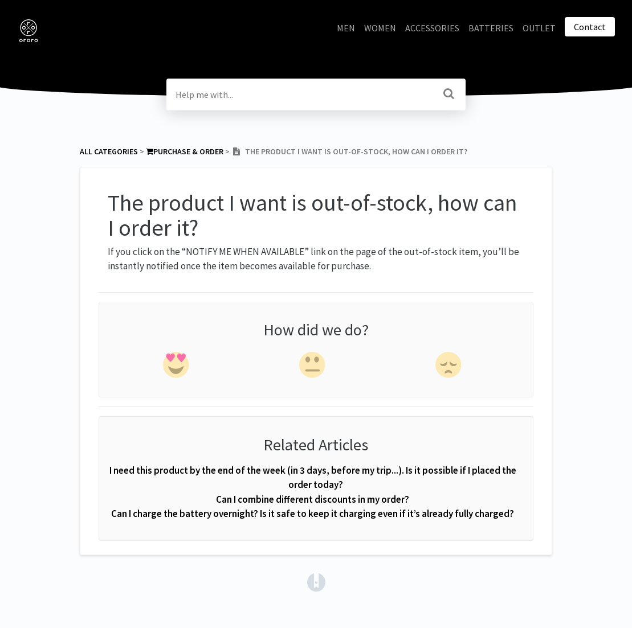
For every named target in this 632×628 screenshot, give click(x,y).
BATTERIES (490, 28)
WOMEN (380, 28)
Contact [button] (590, 26)
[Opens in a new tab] (316, 580)
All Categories (109, 151)
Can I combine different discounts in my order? (312, 499)
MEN (346, 28)
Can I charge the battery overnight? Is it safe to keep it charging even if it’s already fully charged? (312, 513)
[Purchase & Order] (184, 151)
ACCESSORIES (432, 28)
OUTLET (539, 28)
